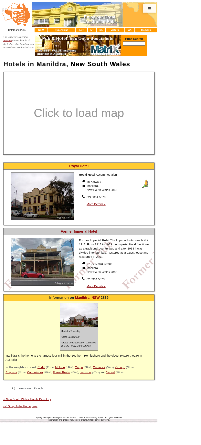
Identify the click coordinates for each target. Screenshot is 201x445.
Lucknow (85, 372)
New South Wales (100, 64)
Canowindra (35, 372)
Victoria (115, 30)
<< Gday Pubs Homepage (20, 406)
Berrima (7, 40)
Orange (120, 367)
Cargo (79, 367)
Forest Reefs (61, 372)
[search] (71, 388)
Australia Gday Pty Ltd (94, 417)
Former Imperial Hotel (79, 231)
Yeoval (110, 372)
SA (101, 30)
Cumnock (99, 367)
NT (91, 30)
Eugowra (11, 372)
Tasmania (146, 30)
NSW (41, 30)
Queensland (61, 30)
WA (130, 30)
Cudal (41, 367)
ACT (81, 30)
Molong (60, 367)
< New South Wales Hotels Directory (27, 399)
